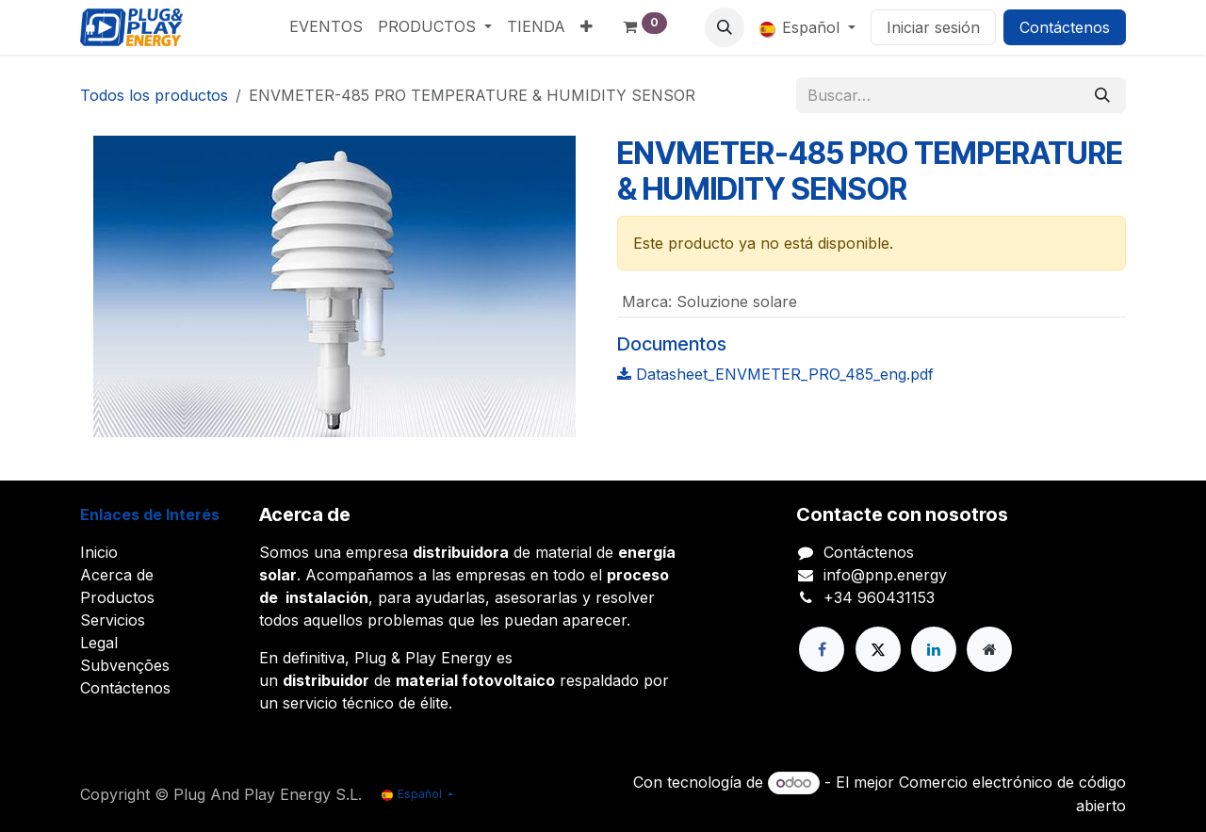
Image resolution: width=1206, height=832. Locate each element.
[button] (724, 27)
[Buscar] (1102, 95)
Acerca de (117, 574)
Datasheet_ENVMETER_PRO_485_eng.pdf (775, 374)
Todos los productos (154, 95)
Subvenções (125, 665)
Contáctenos (1064, 27)
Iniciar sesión (933, 27)
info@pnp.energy (885, 574)
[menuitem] (326, 26)
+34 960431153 (879, 597)
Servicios (112, 620)
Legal (99, 642)
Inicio (99, 552)
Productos (117, 597)
